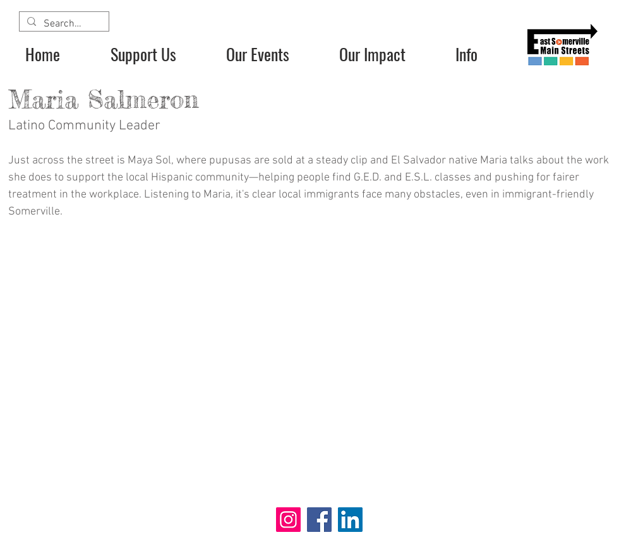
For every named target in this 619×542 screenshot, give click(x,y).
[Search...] (63, 24)
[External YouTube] (309, 364)
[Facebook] (319, 519)
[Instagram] (288, 519)
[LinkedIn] (350, 519)
